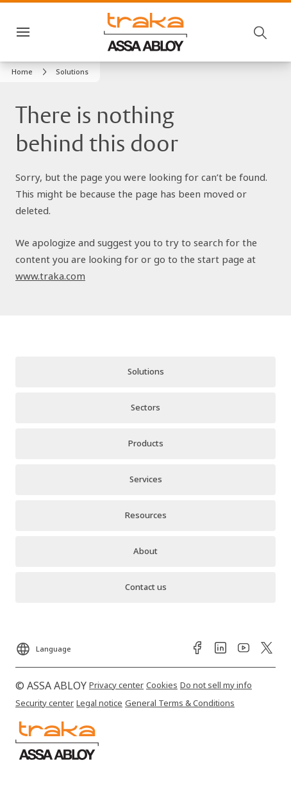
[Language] (43, 645)
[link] (31, 72)
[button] (72, 72)
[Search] (261, 32)
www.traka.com (50, 275)
